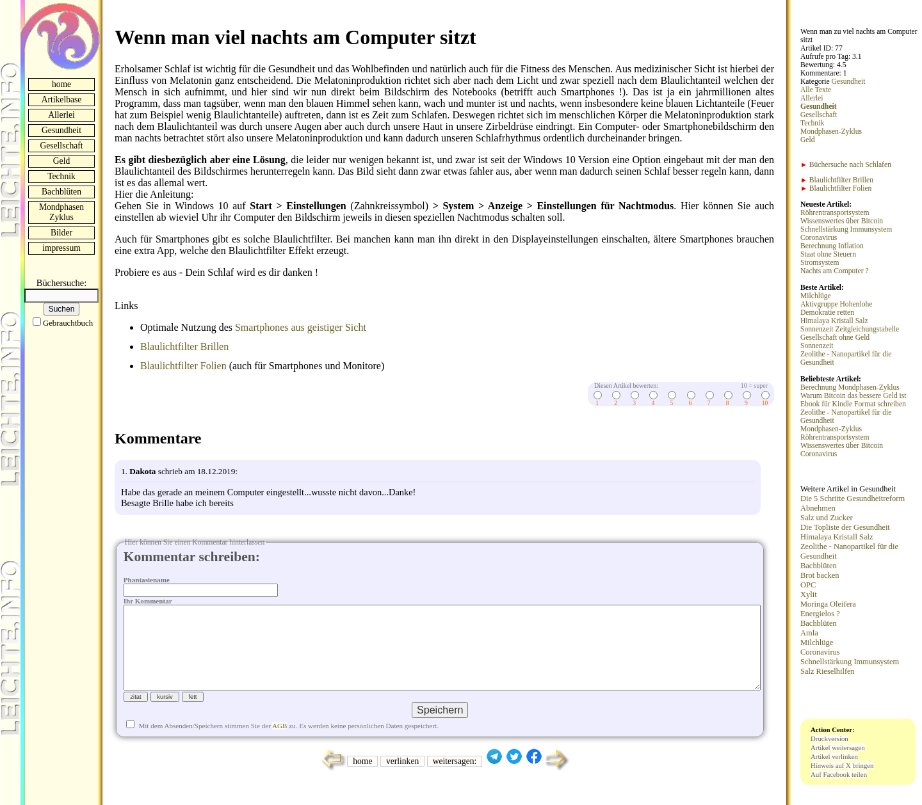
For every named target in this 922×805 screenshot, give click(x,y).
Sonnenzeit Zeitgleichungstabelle (849, 329)
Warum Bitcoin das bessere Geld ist (853, 396)
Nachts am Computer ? (834, 271)
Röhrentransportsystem (834, 213)
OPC (808, 584)
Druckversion (829, 738)
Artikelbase (62, 99)
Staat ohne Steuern (828, 254)
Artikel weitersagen (838, 747)
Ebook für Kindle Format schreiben (853, 404)
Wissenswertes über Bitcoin (841, 221)
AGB (279, 746)
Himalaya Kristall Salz (834, 321)
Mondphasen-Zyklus (831, 131)
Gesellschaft (61, 145)
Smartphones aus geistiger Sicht (300, 327)
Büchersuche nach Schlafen (845, 165)
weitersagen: (455, 781)
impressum (61, 248)
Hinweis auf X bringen (842, 765)
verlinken (402, 781)
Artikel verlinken (834, 756)
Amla (809, 632)
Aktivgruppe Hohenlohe (836, 304)
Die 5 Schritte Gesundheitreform (852, 498)
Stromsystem (819, 263)
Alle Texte (815, 90)
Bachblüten (61, 191)
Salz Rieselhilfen (827, 671)
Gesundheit (61, 130)
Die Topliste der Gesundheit (845, 527)
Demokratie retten (827, 312)
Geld (61, 161)
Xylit (808, 594)
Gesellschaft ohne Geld (834, 337)
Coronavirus (818, 238)
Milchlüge (815, 296)
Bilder (61, 232)
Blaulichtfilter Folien (183, 365)
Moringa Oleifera (828, 604)
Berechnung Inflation (832, 246)
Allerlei (61, 115)
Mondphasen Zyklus (61, 212)
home (61, 84)
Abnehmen (818, 508)
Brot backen (819, 575)
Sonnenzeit (817, 346)
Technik (61, 176)
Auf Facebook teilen (839, 774)
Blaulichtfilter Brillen (184, 346)
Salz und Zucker (826, 517)
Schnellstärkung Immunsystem (846, 229)
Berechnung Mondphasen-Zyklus (850, 387)
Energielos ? (820, 613)
